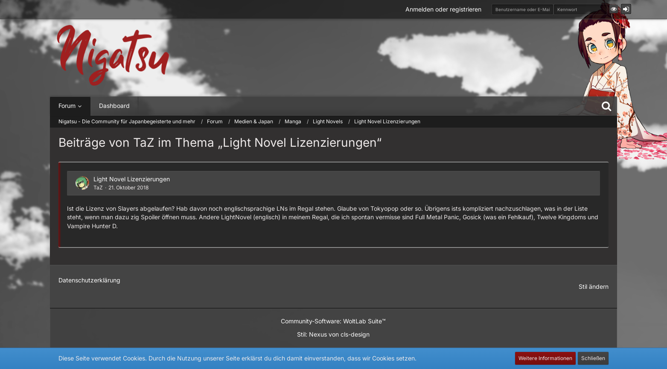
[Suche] (606, 105)
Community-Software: (333, 321)
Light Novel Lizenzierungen (131, 179)
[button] (613, 9)
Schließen (593, 358)
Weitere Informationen (545, 358)
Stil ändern (594, 286)
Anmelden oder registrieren (443, 9)
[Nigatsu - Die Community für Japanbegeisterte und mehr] (113, 55)
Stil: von (333, 334)
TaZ (98, 187)
